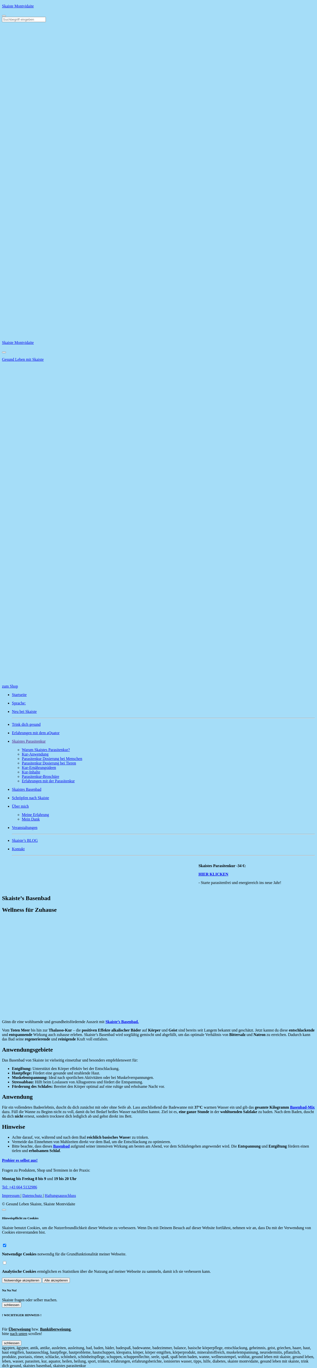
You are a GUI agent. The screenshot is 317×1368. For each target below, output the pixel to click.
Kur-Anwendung (35, 754)
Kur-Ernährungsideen (39, 767)
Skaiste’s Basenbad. (122, 1022)
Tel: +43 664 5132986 (19, 1187)
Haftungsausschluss (60, 1195)
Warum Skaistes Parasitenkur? (46, 750)
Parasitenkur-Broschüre (40, 776)
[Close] (4, 352)
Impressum (11, 1195)
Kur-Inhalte (31, 772)
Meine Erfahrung (35, 815)
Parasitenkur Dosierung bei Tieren (49, 763)
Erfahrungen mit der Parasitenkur (48, 781)
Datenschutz (32, 1195)
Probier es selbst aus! (20, 1160)
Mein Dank (31, 819)
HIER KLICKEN (227, 874)
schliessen (11, 1305)
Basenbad (61, 1146)
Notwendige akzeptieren (21, 1280)
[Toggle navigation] (4, 16)
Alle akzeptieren (56, 1280)
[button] (163, 741)
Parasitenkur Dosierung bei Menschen (52, 759)
